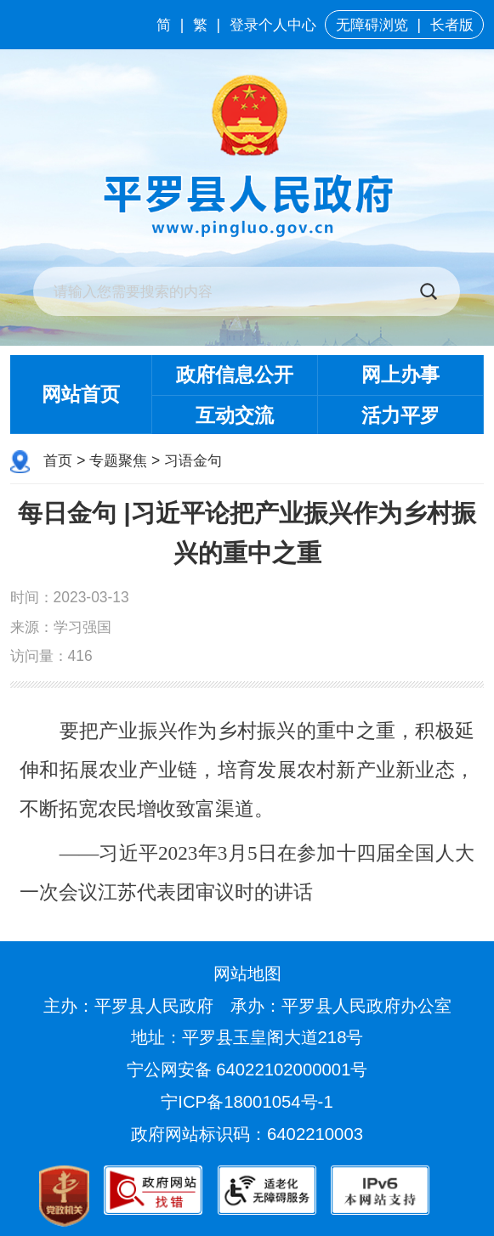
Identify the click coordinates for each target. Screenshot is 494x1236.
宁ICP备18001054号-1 (249, 1101)
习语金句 (193, 460)
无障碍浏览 (372, 24)
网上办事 (400, 375)
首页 (57, 460)
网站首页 (81, 394)
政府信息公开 (234, 375)
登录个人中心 (273, 24)
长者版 (452, 24)
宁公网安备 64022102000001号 (247, 1069)
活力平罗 (400, 415)
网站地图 (247, 973)
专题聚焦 (118, 460)
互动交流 (235, 415)
